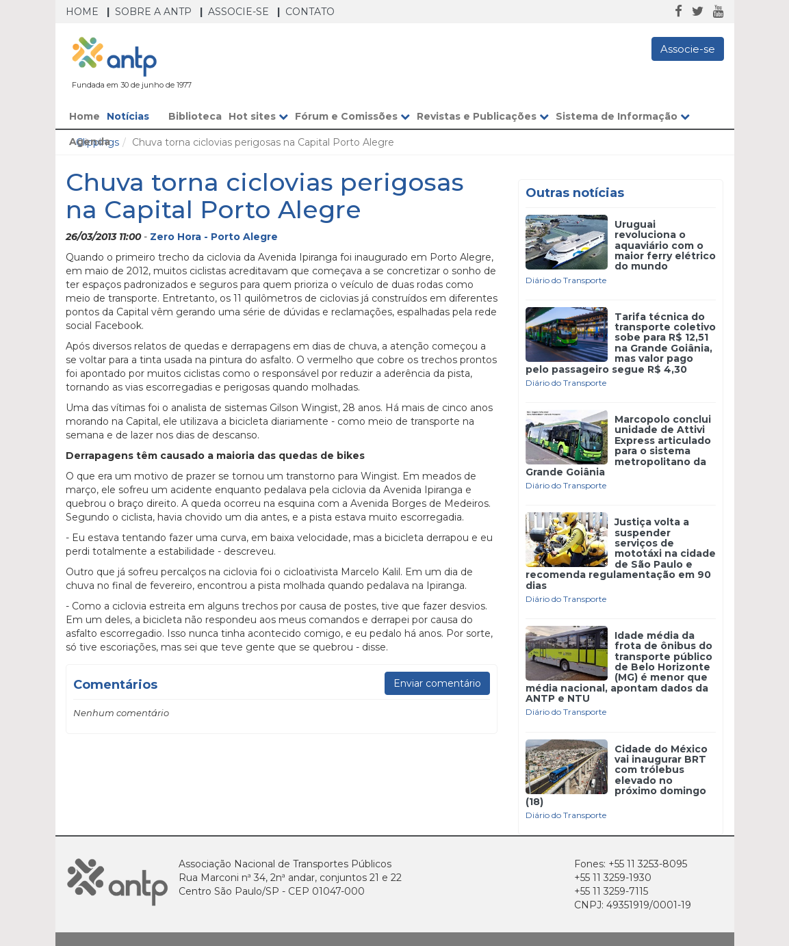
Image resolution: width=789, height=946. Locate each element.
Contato (310, 11)
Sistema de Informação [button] (623, 116)
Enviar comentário (437, 683)
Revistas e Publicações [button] (483, 116)
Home (82, 11)
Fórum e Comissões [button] (352, 116)
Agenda (89, 141)
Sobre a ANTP (153, 11)
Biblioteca (195, 116)
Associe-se (238, 11)
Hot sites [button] (258, 116)
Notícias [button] (134, 116)
